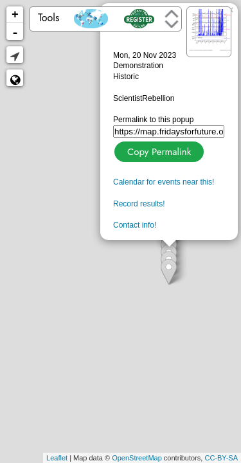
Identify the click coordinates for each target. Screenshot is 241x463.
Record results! (139, 203)
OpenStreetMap (137, 458)
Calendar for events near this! (163, 181)
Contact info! (134, 225)
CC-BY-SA (221, 458)
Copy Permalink (157, 150)
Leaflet (56, 458)
